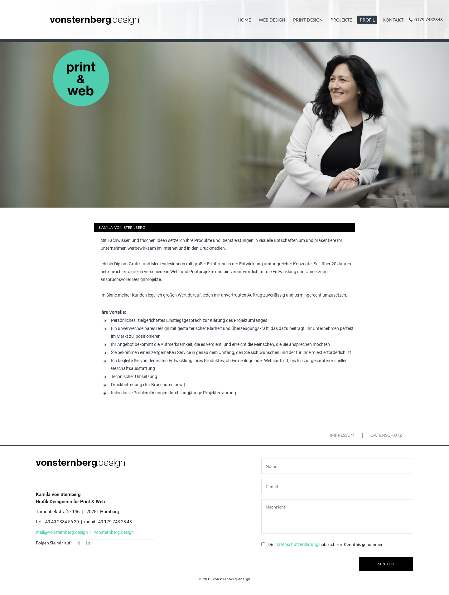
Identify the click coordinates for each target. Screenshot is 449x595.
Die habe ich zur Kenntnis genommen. (326, 544)
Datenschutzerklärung (296, 544)
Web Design (272, 19)
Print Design (308, 19)
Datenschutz (386, 435)
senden (386, 564)
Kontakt (393, 19)
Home (244, 19)
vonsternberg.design (114, 532)
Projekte (341, 19)
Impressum (342, 435)
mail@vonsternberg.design (62, 532)
